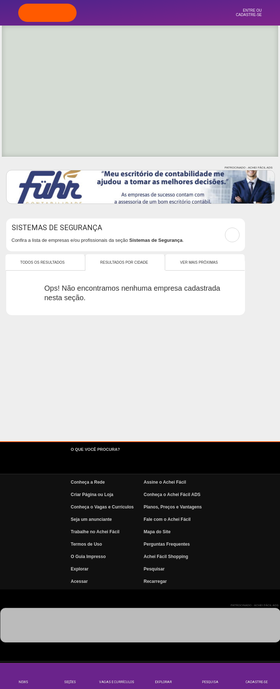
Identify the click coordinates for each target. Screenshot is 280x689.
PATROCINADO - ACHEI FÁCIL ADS (248, 167)
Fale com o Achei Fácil (167, 519)
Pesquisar (154, 569)
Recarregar (155, 581)
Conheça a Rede (88, 482)
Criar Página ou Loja (92, 494)
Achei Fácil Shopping (166, 556)
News (23, 682)
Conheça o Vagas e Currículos (102, 507)
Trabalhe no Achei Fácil (95, 531)
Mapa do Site (157, 531)
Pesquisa (210, 682)
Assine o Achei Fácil (165, 482)
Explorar (163, 682)
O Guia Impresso (88, 556)
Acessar (79, 581)
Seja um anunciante (91, 519)
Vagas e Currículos (116, 682)
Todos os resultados (42, 262)
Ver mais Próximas (199, 262)
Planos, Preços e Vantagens (173, 507)
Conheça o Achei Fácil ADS (172, 494)
